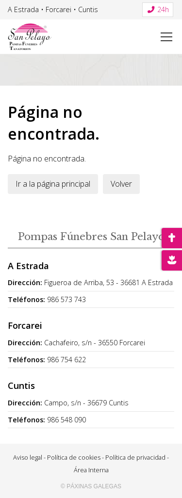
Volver (121, 183)
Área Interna (91, 470)
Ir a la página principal (53, 183)
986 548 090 (66, 419)
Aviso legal (27, 457)
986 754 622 (66, 359)
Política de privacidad (135, 457)
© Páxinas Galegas (91, 486)
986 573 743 (66, 299)
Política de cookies (73, 457)
